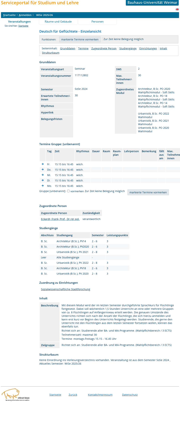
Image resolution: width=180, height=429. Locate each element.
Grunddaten (67, 48)
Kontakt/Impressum (100, 394)
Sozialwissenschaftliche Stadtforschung (65, 289)
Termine (83, 48)
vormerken (77, 191)
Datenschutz (130, 394)
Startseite (23, 25)
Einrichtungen (148, 48)
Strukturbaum (50, 52)
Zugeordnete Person (104, 48)
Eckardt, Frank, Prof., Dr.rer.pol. (60, 219)
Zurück (73, 394)
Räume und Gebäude (58, 21)
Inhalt (163, 48)
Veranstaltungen (19, 21)
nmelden (25, 15)
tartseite (9, 15)
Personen (97, 21)
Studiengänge (128, 48)
